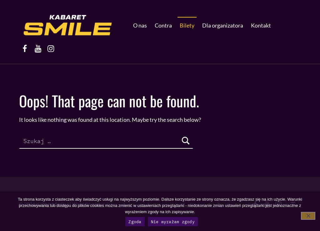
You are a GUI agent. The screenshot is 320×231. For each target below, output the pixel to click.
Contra (163, 25)
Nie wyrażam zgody (173, 221)
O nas (140, 25)
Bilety (187, 25)
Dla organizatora (222, 25)
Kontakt (261, 25)
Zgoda (134, 221)
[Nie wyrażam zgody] (308, 216)
